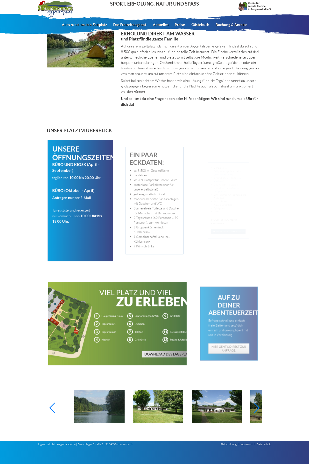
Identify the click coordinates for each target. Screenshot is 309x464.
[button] (52, 408)
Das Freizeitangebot (129, 24)
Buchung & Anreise (231, 24)
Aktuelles (161, 24)
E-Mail (85, 198)
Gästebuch (200, 24)
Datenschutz (263, 444)
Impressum (246, 444)
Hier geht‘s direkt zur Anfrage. (229, 341)
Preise (180, 24)
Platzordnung (228, 444)
